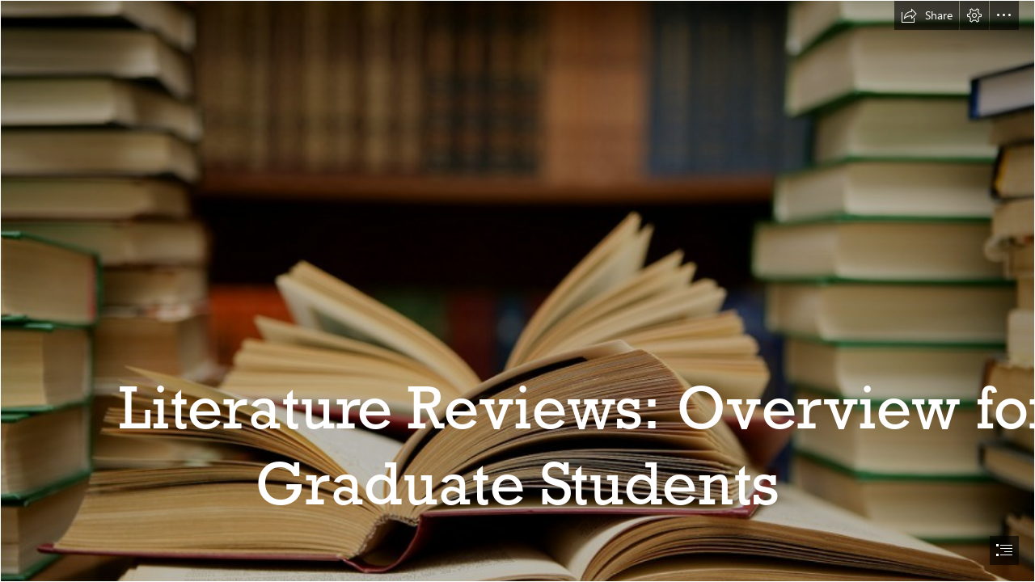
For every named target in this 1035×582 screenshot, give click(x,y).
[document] (517, 291)
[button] (926, 15)
